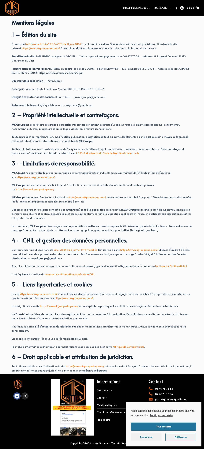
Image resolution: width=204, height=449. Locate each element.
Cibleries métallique (136, 8)
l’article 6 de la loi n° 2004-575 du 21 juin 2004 (53, 44)
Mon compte (104, 390)
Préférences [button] (181, 437)
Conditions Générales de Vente (115, 412)
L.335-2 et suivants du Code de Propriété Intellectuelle (107, 153)
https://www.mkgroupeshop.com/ (41, 48)
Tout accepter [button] (163, 426)
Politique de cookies (161, 415)
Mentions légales (107, 405)
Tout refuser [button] (146, 437)
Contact (102, 397)
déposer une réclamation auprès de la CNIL (70, 274)
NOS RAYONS (162, 8)
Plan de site (103, 419)
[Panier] (193, 8)
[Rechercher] (176, 8)
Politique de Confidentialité (171, 266)
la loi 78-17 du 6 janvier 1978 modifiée (75, 249)
